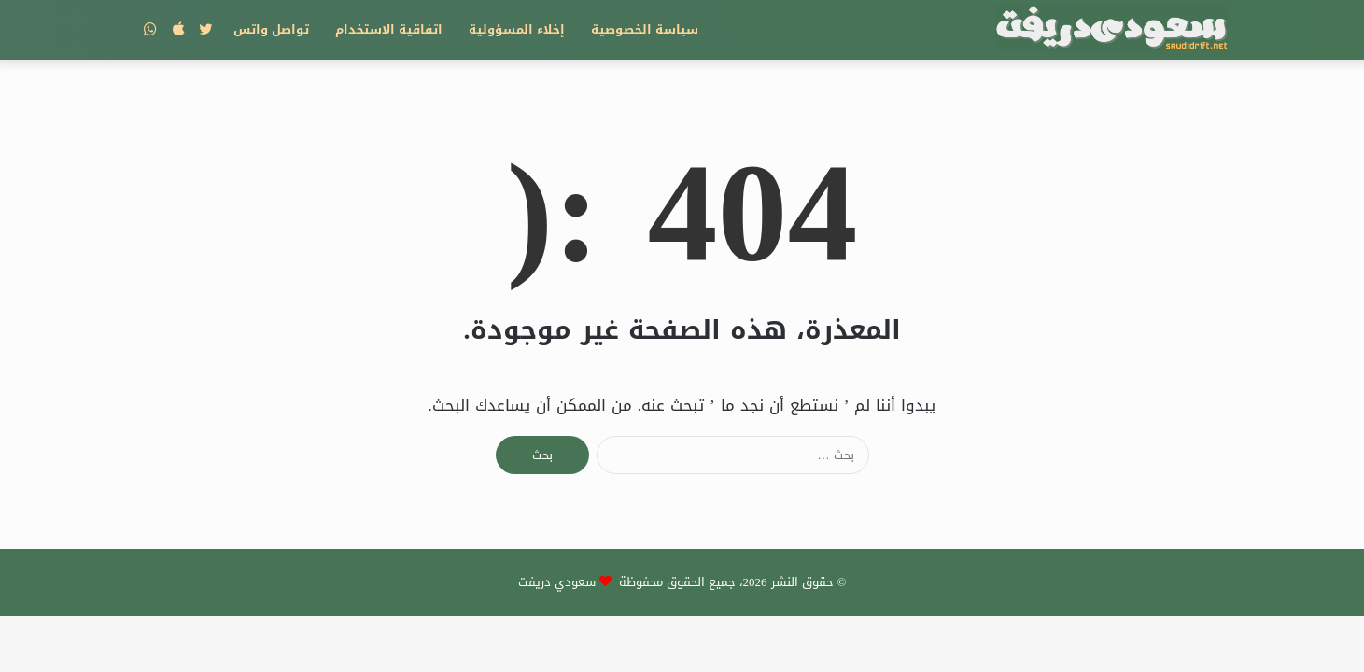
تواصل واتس (271, 29)
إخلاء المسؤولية (517, 29)
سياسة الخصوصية (644, 29)
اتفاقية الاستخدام (389, 29)
